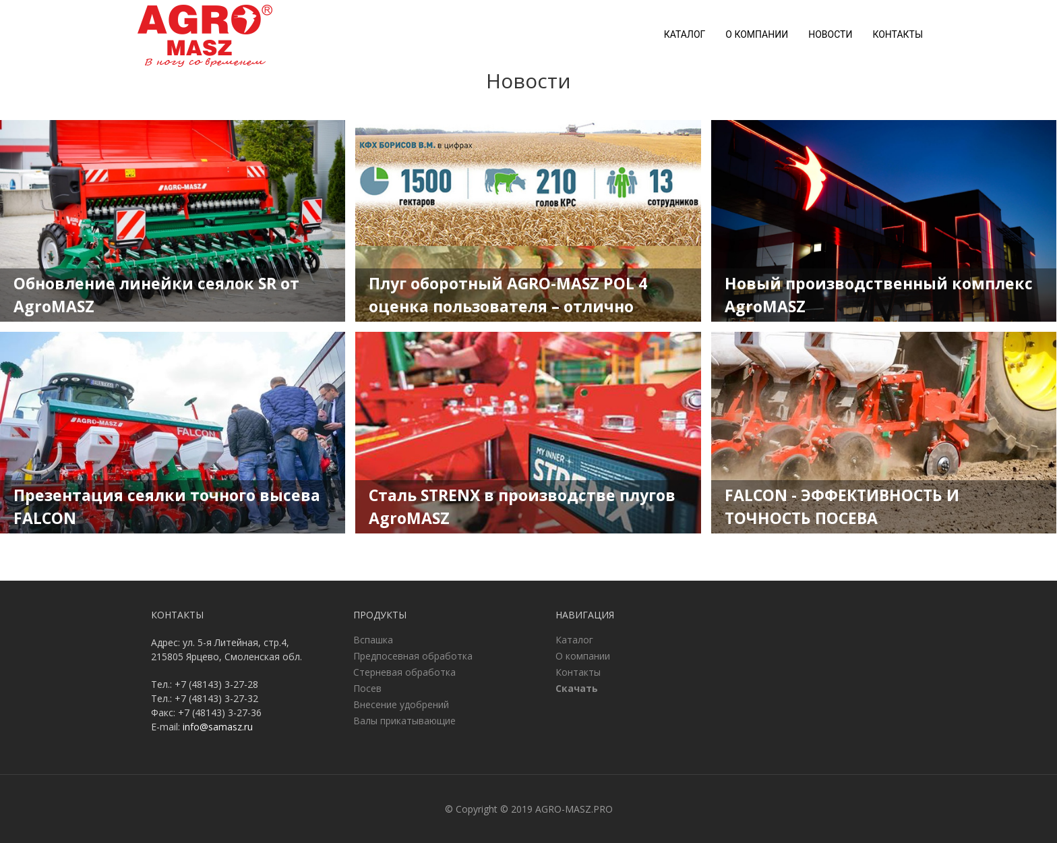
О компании (756, 34)
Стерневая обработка (404, 672)
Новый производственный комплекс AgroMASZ (879, 295)
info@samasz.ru (218, 726)
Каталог (685, 34)
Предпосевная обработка (413, 655)
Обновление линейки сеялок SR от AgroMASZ (156, 295)
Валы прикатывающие (404, 720)
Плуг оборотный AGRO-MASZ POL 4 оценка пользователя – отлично (508, 295)
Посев (367, 688)
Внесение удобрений (401, 704)
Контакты (897, 34)
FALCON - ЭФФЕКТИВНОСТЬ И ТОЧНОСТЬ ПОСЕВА (842, 506)
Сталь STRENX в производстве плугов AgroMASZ (522, 506)
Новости (830, 34)
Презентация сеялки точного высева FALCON (166, 506)
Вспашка (373, 639)
